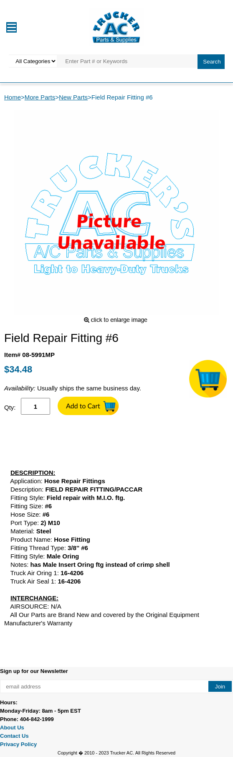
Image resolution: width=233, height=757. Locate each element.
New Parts (73, 97)
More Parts (40, 97)
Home (12, 97)
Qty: (10, 407)
